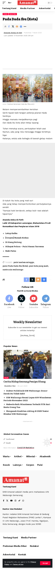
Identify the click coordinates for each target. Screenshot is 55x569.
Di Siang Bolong (13, 242)
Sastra (13, 14)
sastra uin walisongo (13, 270)
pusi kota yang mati (38, 266)
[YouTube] (11, 501)
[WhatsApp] (23, 501)
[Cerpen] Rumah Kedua (16, 238)
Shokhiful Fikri (9, 386)
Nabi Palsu (10, 251)
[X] (21, 302)
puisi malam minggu (24, 262)
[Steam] (19, 501)
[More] (25, 26)
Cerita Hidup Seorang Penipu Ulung (25, 381)
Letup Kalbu (11, 233)
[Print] (21, 26)
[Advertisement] (27, 53)
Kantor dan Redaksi (12, 509)
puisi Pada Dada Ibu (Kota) (15, 266)
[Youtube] (33, 302)
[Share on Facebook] (9, 26)
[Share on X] (13, 26)
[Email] (17, 26)
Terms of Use (18, 564)
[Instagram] (15, 501)
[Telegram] (46, 302)
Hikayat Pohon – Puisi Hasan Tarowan (24, 246)
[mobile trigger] (5, 2)
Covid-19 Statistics (25, 448)
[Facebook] (9, 302)
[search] (43, 3)
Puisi (6, 14)
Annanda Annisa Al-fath (13, 33)
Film (6, 377)
